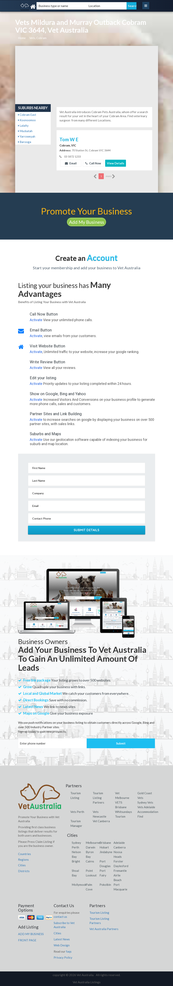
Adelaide (119, 842)
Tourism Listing (99, 912)
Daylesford (121, 866)
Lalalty (23, 125)
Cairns (90, 861)
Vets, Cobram (37, 38)
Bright (76, 861)
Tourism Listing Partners (98, 797)
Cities (22, 865)
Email (71, 163)
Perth (75, 847)
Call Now (93, 163)
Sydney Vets (145, 802)
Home (22, 38)
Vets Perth (77, 811)
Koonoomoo (27, 120)
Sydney (76, 842)
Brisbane (105, 842)
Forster (118, 861)
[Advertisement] (86, 75)
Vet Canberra (101, 821)
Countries (24, 854)
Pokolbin (105, 884)
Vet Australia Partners (103, 929)
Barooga (24, 142)
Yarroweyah (26, 136)
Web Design (62, 945)
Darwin (90, 847)
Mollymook (79, 884)
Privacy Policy (63, 957)
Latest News (62, 939)
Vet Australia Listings (86, 982)
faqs (69, 951)
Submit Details (87, 530)
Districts (24, 871)
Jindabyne (106, 852)
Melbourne (93, 842)
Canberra (120, 847)
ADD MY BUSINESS (31, 934)
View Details (115, 163)
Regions (23, 859)
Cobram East (27, 114)
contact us (60, 916)
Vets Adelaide (146, 807)
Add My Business (86, 222)
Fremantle (120, 870)
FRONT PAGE (27, 940)
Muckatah (25, 131)
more (110, 176)
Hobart (104, 847)
